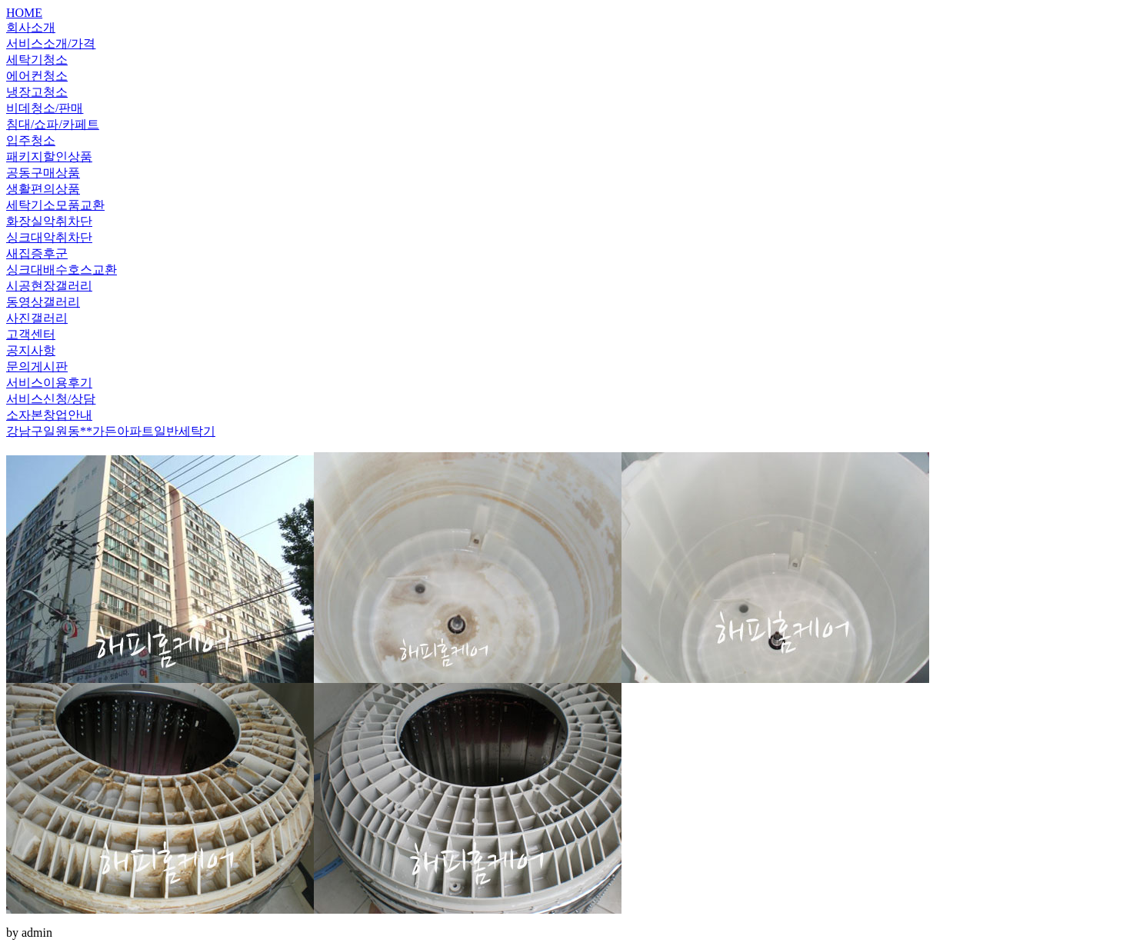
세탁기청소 (37, 59)
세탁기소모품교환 (55, 205)
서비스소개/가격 (50, 43)
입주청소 (30, 140)
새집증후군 (37, 253)
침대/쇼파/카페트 (52, 124)
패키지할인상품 (49, 156)
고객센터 (30, 334)
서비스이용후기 (49, 382)
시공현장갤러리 (49, 285)
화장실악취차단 (49, 221)
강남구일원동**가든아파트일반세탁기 (110, 431)
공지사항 (30, 350)
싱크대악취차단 (49, 237)
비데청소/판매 (44, 108)
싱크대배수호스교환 (61, 269)
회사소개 (30, 27)
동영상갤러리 (43, 301)
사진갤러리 (37, 318)
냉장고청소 (37, 91)
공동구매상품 (43, 172)
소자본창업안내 (49, 414)
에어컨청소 (37, 75)
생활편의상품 (43, 188)
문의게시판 (37, 366)
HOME (24, 12)
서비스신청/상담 (50, 398)
